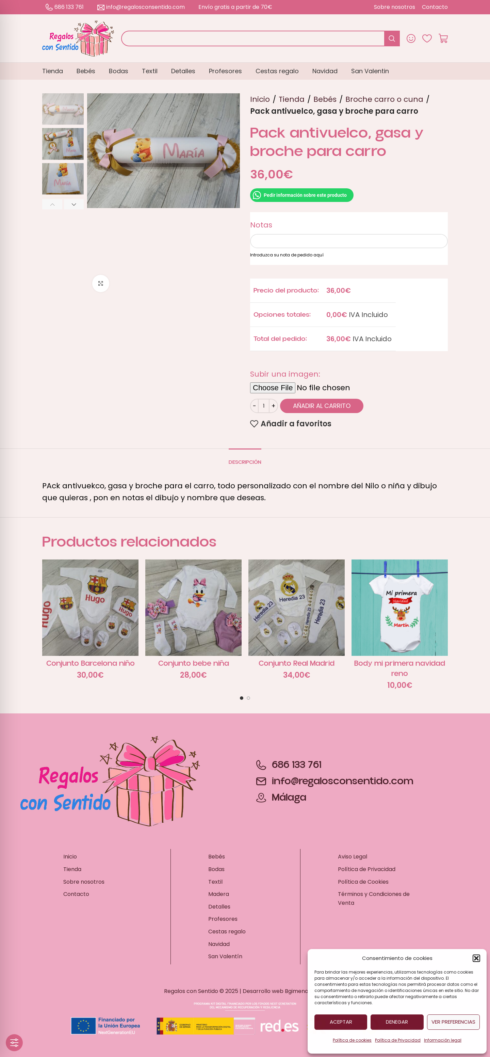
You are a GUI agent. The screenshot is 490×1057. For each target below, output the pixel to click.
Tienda (292, 99)
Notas (261, 225)
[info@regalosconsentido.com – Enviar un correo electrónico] (334, 781)
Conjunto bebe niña (193, 663)
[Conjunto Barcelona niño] (90, 607)
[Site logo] (78, 38)
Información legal (442, 1040)
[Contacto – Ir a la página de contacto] (435, 7)
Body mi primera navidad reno (399, 668)
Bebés (325, 99)
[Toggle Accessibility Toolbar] (14, 1043)
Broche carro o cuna (384, 99)
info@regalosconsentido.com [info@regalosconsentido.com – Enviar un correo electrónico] (141, 7)
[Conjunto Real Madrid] (296, 607)
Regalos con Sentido (191, 991)
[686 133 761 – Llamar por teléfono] (334, 765)
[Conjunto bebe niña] (193, 607)
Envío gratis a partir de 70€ (235, 7)
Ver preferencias (453, 1021)
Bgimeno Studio (305, 991)
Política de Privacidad (398, 1040)
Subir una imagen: (285, 374)
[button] (476, 958)
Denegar (397, 1021)
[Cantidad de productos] (264, 406)
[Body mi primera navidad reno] (400, 607)
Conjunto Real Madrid (296, 663)
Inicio (260, 99)
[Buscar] (260, 38)
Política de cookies (352, 1040)
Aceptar (341, 1021)
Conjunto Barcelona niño (90, 663)
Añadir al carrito (321, 405)
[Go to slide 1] (241, 698)
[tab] (245, 458)
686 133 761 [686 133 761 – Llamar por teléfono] (65, 7)
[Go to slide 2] (248, 698)
